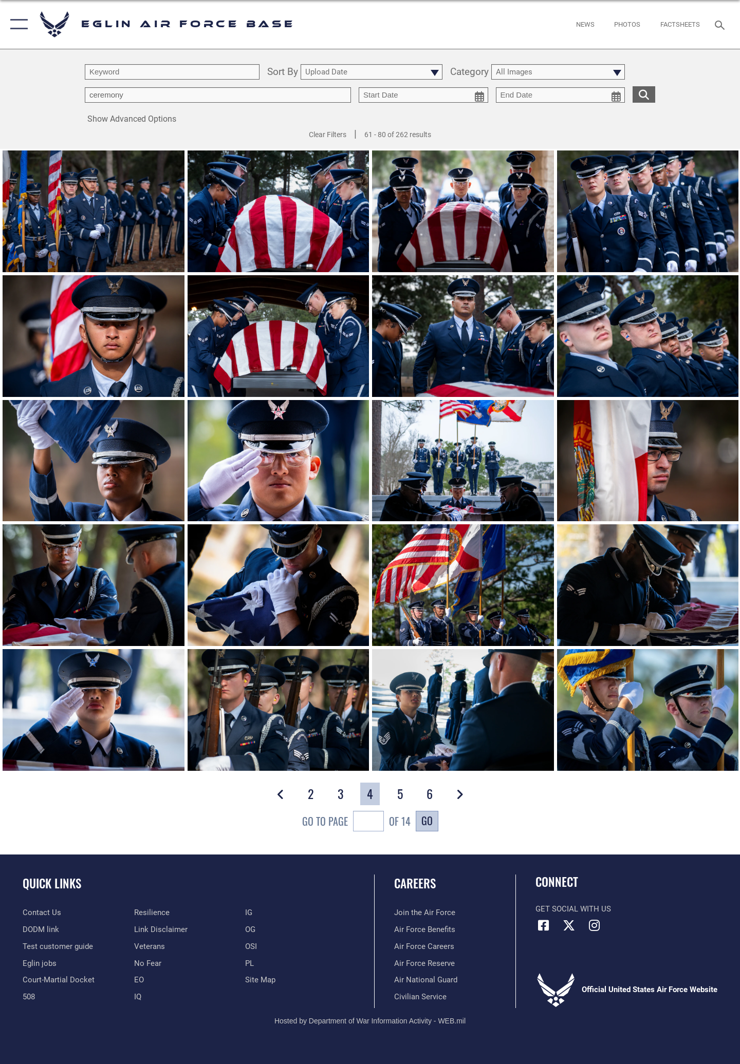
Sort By (282, 72)
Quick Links (52, 883)
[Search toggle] (721, 24)
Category (469, 72)
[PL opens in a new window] (249, 963)
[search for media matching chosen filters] (644, 94)
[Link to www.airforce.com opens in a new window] (424, 912)
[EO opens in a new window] (147, 963)
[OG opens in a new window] (250, 929)
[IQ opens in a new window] (137, 996)
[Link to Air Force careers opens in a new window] (424, 946)
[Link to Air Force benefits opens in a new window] (424, 929)
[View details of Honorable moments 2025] (93, 212)
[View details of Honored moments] (93, 586)
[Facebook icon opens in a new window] (543, 925)
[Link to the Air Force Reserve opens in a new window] (424, 963)
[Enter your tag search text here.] (218, 95)
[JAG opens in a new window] (59, 979)
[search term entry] (172, 72)
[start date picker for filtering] (423, 95)
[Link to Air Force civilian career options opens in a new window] (420, 996)
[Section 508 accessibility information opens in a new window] (29, 996)
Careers (415, 883)
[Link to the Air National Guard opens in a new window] (425, 979)
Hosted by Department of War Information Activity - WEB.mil (370, 1021)
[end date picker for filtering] (560, 95)
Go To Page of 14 (356, 822)
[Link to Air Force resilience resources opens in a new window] (152, 912)
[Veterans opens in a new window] (149, 946)
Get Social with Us (573, 909)
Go (427, 820)
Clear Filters (327, 134)
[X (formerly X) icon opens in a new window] (569, 925)
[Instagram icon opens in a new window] (594, 925)
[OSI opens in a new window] (251, 946)
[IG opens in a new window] (248, 912)
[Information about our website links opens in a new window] (161, 929)
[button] (16, 24)
